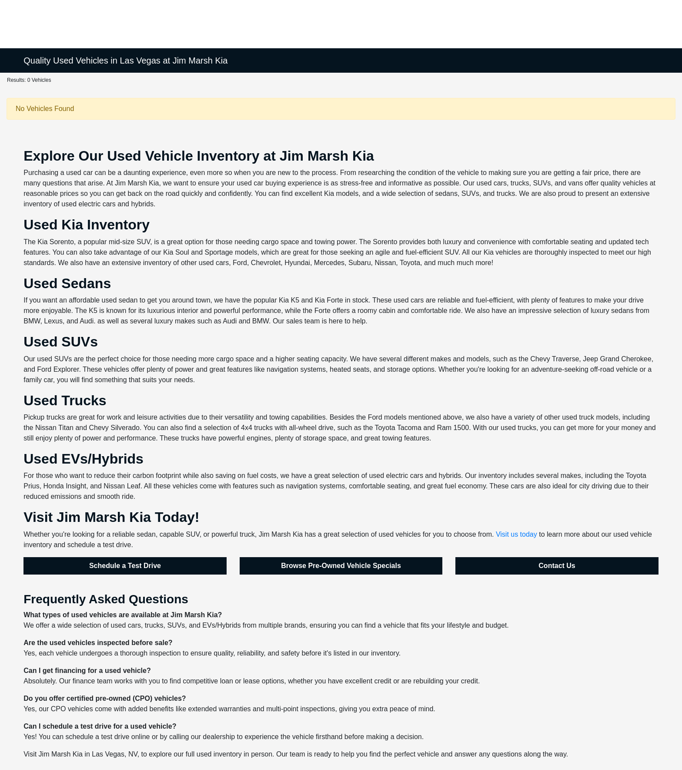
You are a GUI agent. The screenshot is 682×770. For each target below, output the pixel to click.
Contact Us (556, 565)
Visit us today (516, 534)
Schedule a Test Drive (125, 565)
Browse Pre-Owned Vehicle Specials (341, 565)
